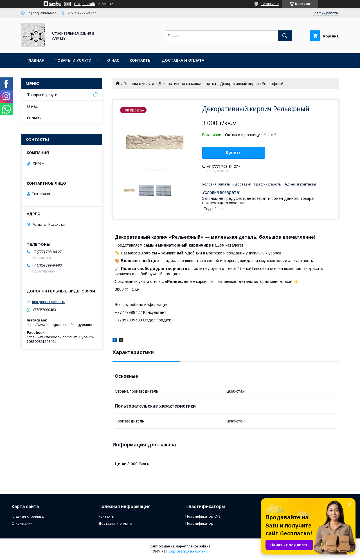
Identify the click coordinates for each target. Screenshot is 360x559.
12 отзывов (270, 4)
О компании (22, 523)
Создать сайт (84, 4)
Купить (234, 152)
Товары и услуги (73, 60)
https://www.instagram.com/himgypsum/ (59, 325)
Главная (35, 60)
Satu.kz (204, 546)
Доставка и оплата (183, 60)
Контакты (141, 60)
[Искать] (285, 35)
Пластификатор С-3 (202, 516)
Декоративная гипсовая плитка (187, 83)
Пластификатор (199, 523)
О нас (113, 60)
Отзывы (34, 118)
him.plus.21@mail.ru (48, 302)
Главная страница (28, 516)
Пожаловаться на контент (186, 551)
